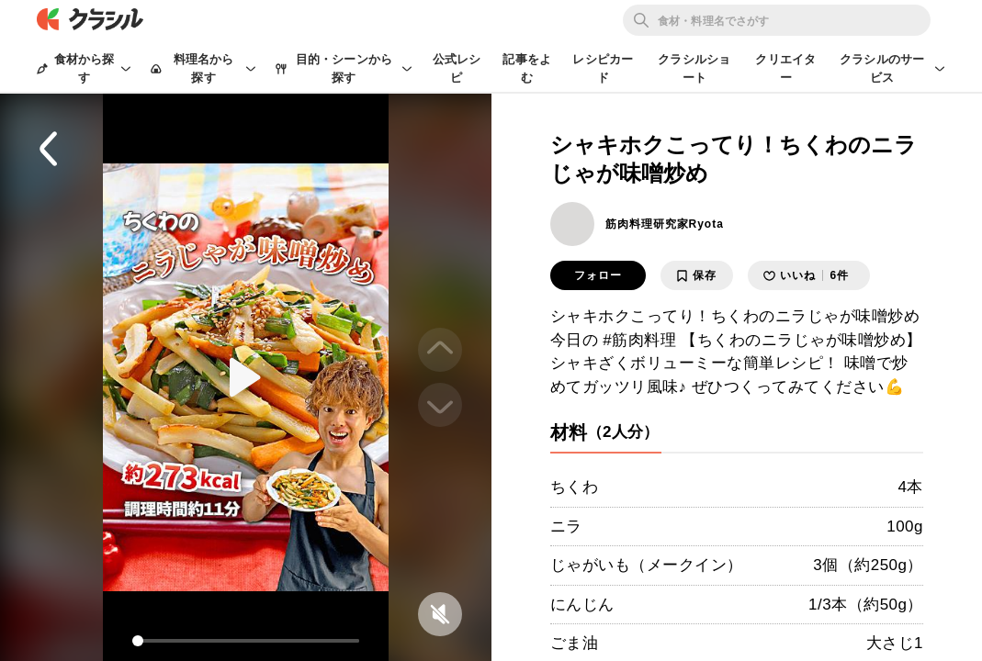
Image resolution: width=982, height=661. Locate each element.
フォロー (598, 275)
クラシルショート (694, 68)
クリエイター (785, 68)
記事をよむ (526, 68)
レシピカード (602, 68)
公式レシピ (457, 68)
